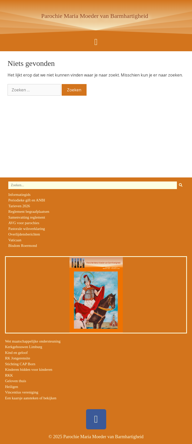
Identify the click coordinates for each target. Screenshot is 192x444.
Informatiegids (19, 195)
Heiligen (11, 387)
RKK (9, 375)
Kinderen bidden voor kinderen (28, 370)
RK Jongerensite (17, 358)
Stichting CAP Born (20, 364)
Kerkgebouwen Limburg (23, 347)
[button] (96, 42)
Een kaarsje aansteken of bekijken (30, 398)
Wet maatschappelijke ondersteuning (32, 341)
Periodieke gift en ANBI (26, 200)
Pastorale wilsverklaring (26, 229)
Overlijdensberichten (24, 234)
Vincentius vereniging (21, 392)
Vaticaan (14, 240)
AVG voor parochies (23, 223)
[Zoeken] (180, 185)
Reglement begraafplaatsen (28, 212)
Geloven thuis (15, 381)
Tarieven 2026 (19, 206)
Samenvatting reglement (26, 217)
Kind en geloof (16, 353)
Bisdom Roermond (22, 246)
